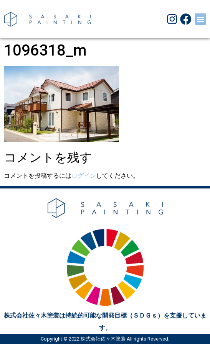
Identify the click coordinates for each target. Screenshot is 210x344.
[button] (200, 19)
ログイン (83, 175)
